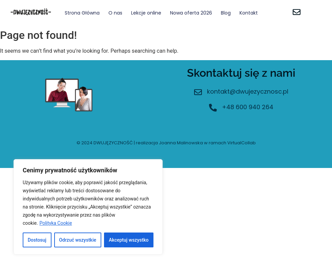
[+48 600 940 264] (213, 108)
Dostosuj (37, 240)
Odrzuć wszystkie (77, 240)
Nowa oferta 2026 (191, 12)
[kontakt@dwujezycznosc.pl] (198, 92)
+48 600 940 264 (247, 107)
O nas (115, 12)
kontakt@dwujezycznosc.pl (247, 91)
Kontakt (249, 12)
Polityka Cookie (55, 223)
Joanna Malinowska (181, 143)
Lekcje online (146, 12)
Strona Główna (82, 12)
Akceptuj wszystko (128, 240)
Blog (226, 12)
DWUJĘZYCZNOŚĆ (113, 143)
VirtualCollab (241, 143)
